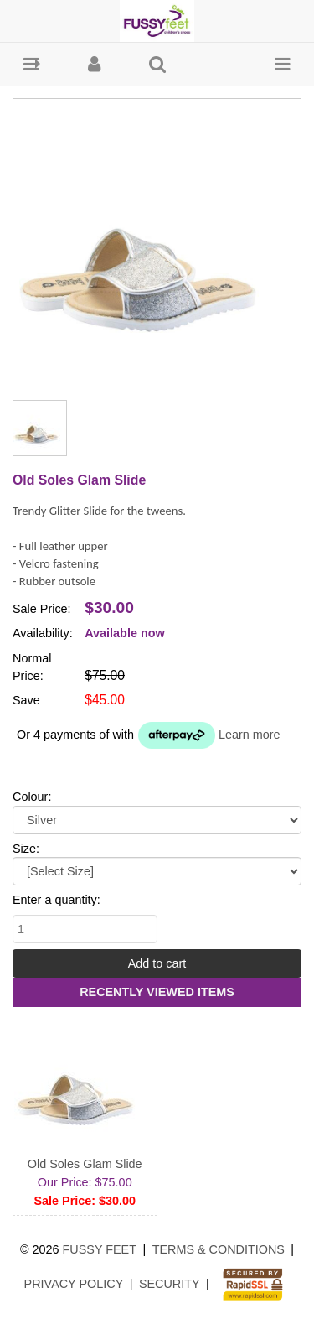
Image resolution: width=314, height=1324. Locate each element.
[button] (31, 64)
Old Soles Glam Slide (85, 1164)
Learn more (250, 734)
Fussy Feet (100, 1249)
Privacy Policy (74, 1283)
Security (169, 1283)
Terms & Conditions (218, 1249)
